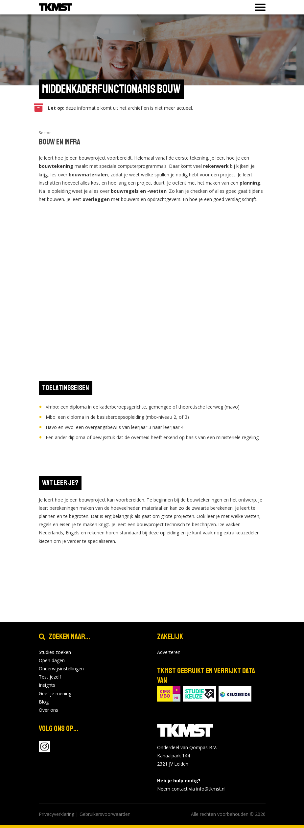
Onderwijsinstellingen (61, 668)
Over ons (48, 710)
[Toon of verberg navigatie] (258, 7)
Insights (47, 685)
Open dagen (52, 660)
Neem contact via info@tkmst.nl (191, 789)
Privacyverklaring (56, 814)
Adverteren (168, 652)
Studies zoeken (55, 652)
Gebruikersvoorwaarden (105, 814)
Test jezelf (50, 677)
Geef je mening (55, 693)
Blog (44, 702)
